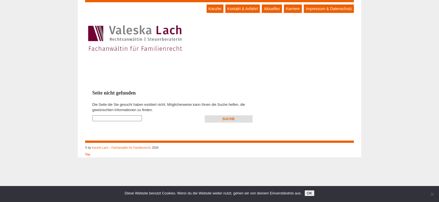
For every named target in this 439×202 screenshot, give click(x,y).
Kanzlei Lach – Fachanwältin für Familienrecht (121, 147)
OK (309, 193)
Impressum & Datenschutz (329, 8)
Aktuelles (272, 8)
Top (87, 154)
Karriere (293, 8)
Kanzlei (215, 8)
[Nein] (432, 194)
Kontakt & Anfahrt (242, 8)
